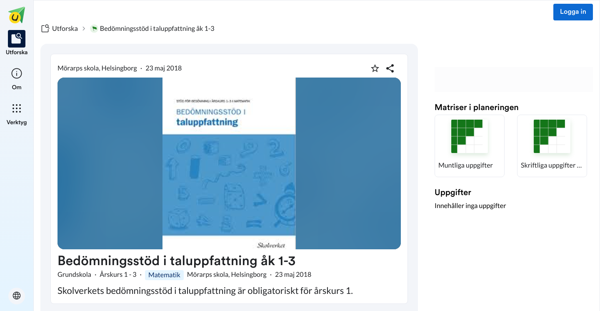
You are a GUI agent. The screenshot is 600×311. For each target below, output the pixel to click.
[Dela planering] (390, 68)
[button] (470, 146)
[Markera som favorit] (375, 68)
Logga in (573, 12)
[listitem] (17, 43)
